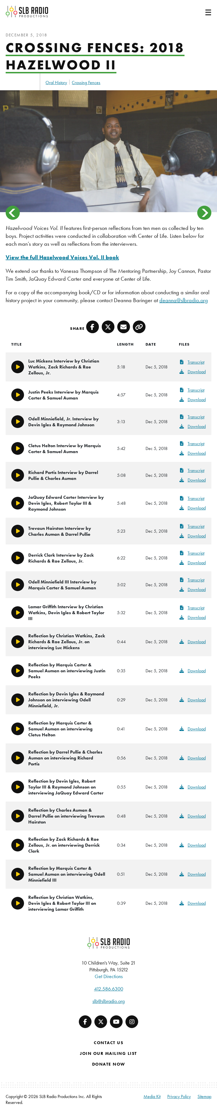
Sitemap (204, 1096)
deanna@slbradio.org (183, 300)
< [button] (13, 213)
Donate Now (108, 1064)
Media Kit (152, 1096)
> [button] (204, 213)
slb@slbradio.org (108, 1001)
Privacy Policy (179, 1096)
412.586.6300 (108, 988)
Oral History (56, 82)
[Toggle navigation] (201, 11)
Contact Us (108, 1043)
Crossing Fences (86, 82)
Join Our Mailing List (108, 1053)
